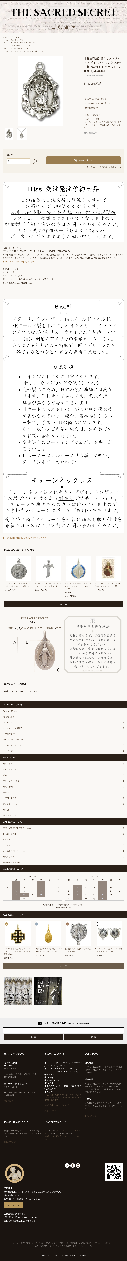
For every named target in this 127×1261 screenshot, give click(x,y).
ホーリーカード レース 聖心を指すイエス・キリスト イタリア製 (107, 584)
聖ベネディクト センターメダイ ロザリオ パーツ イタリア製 (109, 950)
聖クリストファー (31, 43)
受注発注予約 (9, 37)
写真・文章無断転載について (46, 1245)
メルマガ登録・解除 (68, 1245)
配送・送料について (47, 1243)
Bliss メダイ (20, 37)
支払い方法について (29, 1243)
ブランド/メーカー (17, 48)
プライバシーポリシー (103, 1243)
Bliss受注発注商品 (37, 51)
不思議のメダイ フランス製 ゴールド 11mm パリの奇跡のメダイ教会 (48, 950)
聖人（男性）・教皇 (17, 40)
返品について (92, 167)
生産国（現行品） (16, 45)
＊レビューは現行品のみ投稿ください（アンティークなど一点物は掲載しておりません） (102, 123)
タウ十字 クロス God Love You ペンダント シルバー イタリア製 (48, 584)
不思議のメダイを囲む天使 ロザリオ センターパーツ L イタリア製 (78, 950)
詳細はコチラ (10, 1100)
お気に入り (90, 133)
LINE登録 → (13, 1205)
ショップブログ (84, 1245)
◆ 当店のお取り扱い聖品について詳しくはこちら (24, 537)
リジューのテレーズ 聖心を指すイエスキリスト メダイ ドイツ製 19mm (18, 584)
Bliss (27, 48)
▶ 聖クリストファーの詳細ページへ (19, 261)
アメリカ (27, 45)
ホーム (5, 40)
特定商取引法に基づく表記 (110, 167)
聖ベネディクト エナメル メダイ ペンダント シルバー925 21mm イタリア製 (78, 586)
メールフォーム (63, 1130)
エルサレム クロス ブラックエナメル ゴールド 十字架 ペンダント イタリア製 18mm (18, 951)
